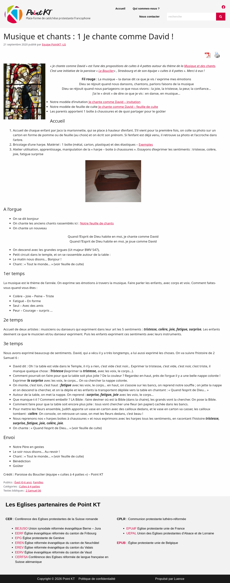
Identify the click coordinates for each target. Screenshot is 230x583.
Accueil (120, 8)
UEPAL (131, 533)
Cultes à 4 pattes (29, 486)
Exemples (146, 144)
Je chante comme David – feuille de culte (128, 106)
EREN (19, 543)
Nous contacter (149, 16)
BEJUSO (22, 528)
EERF (19, 533)
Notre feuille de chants (97, 223)
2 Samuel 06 (33, 490)
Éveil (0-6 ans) (23, 482)
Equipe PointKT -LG (54, 44)
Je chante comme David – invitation (114, 102)
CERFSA (21, 557)
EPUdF (131, 528)
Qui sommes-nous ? (146, 8)
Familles (38, 482)
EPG (18, 538)
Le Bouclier (106, 71)
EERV (19, 552)
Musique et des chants (199, 66)
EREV (19, 547)
